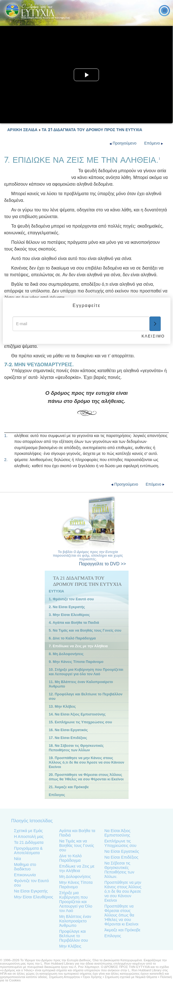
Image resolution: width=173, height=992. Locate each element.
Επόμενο (153, 143)
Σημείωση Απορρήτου (64, 977)
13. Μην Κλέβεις (62, 706)
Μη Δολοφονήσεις (75, 876)
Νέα (17, 858)
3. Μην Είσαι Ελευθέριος (69, 615)
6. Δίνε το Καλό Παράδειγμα (72, 638)
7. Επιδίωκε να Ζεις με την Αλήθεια (78, 646)
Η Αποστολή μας (29, 836)
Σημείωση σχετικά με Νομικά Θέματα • (132, 977)
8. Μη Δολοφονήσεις (66, 654)
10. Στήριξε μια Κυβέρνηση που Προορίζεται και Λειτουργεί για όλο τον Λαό (86, 671)
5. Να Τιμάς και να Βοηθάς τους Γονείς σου (85, 630)
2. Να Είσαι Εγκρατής (67, 607)
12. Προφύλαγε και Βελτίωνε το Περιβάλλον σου (86, 696)
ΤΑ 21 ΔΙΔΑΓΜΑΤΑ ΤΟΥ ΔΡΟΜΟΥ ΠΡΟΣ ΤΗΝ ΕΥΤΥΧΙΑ (92, 130)
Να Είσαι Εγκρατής (31, 891)
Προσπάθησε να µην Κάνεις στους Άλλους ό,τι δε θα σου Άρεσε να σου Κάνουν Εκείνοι (122, 891)
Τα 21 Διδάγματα (28, 842)
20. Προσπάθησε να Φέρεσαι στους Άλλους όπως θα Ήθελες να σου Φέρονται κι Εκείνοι (86, 777)
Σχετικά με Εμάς (28, 830)
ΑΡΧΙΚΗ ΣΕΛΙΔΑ (22, 130)
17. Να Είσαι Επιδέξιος (68, 738)
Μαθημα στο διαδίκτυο (25, 866)
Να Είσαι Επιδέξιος (121, 857)
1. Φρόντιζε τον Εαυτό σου (71, 599)
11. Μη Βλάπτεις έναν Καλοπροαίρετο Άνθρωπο (81, 684)
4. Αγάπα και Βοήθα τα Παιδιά (74, 622)
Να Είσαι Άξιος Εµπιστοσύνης (117, 832)
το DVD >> (102, 563)
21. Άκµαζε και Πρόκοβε (69, 787)
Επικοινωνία (25, 875)
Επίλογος (57, 795)
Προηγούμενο (124, 143)
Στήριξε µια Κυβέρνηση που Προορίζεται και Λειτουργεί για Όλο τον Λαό (75, 902)
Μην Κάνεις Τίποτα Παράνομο (76, 884)
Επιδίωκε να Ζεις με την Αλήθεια (76, 868)
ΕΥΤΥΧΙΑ (56, 591)
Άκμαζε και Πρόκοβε (122, 930)
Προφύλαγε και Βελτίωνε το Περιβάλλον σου (73, 936)
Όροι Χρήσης (92, 977)
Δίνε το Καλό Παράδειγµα (70, 858)
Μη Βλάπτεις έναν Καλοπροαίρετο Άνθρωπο (75, 921)
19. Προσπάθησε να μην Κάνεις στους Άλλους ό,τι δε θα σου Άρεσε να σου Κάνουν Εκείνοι (86, 762)
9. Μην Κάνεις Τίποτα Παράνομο (76, 662)
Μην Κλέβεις (70, 946)
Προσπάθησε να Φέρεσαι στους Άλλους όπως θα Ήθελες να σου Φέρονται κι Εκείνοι (121, 915)
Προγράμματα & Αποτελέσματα (28, 850)
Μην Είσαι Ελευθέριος (33, 897)
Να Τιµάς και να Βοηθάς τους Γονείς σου (76, 845)
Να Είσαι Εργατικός (121, 851)
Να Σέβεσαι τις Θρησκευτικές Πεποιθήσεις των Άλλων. (119, 870)
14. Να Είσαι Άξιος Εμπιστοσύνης (77, 714)
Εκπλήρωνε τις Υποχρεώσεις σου (120, 843)
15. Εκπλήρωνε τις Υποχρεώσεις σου (80, 722)
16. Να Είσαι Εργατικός (68, 730)
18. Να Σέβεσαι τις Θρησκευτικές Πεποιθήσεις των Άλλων (76, 747)
